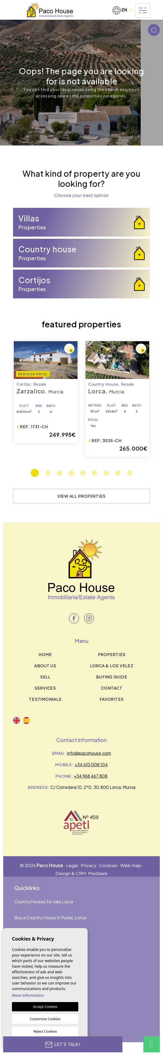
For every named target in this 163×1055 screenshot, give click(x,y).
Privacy (88, 865)
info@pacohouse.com (89, 753)
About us (45, 665)
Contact (111, 687)
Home (45, 654)
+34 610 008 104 (91, 764)
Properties (112, 654)
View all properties (81, 495)
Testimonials (45, 699)
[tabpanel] (117, 399)
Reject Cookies (45, 1031)
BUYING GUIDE (111, 676)
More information (28, 995)
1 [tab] (35, 473)
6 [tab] (94, 473)
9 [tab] (129, 473)
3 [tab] (59, 473)
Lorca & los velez (112, 665)
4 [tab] (71, 473)
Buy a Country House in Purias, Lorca (50, 917)
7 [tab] (106, 473)
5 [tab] (82, 473)
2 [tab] (47, 473)
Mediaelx (98, 873)
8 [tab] (118, 473)
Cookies (108, 865)
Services (45, 687)
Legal (72, 865)
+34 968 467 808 (91, 776)
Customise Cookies (45, 1018)
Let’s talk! (62, 1044)
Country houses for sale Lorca (43, 901)
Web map (130, 865)
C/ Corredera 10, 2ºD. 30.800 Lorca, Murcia (92, 787)
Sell (45, 676)
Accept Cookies (45, 1006)
